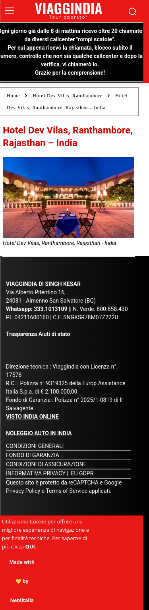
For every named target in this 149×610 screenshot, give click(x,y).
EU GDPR (82, 473)
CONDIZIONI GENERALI (35, 446)
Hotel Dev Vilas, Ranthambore (68, 95)
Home (13, 95)
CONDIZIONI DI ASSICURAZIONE (46, 464)
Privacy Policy (24, 491)
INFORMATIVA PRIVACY (36, 473)
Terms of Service (66, 491)
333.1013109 (50, 309)
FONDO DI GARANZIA (32, 455)
